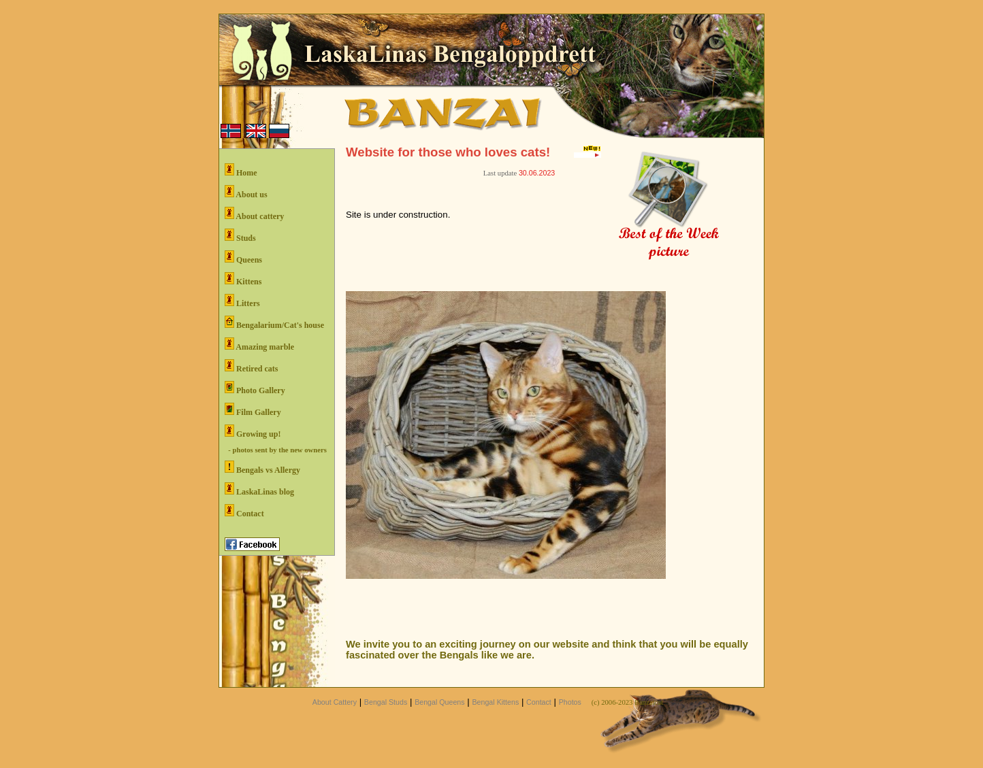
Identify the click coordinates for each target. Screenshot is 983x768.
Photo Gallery (255, 388)
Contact (244, 511)
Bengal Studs (385, 702)
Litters (242, 301)
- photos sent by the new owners (276, 450)
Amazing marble (259, 344)
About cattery (254, 214)
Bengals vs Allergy (262, 468)
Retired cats (251, 366)
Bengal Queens (439, 702)
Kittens (243, 279)
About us (246, 192)
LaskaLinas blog (259, 489)
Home (241, 170)
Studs (240, 236)
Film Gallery (253, 410)
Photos (570, 702)
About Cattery (334, 702)
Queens (243, 257)
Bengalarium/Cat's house (274, 323)
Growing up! (252, 431)
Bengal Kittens (495, 702)
